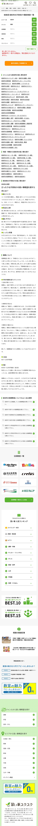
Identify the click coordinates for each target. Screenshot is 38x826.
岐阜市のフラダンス (7, 139)
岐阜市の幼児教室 (17, 110)
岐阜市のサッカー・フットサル (21, 81)
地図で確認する (31, 49)
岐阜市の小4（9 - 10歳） (24, 163)
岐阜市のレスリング (7, 105)
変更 (34, 20)
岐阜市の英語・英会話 (24, 107)
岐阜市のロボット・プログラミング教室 (13, 121)
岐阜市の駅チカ (18, 174)
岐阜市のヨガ (25, 94)
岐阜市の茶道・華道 (21, 142)
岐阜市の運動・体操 (25, 78)
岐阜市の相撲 (5, 102)
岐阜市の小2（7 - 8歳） (23, 160)
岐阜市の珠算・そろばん (22, 118)
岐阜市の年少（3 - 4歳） (26, 155)
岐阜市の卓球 (5, 86)
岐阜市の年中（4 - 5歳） (8, 158)
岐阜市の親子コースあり (8, 171)
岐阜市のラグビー (26, 86)
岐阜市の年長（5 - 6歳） (24, 158)
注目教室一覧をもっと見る (19, 500)
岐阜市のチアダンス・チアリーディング (13, 137)
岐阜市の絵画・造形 (7, 142)
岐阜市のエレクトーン (18, 129)
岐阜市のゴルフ (15, 86)
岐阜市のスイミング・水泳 (9, 78)
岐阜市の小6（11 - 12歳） (26, 166)
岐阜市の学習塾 (6, 110)
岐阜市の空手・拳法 (22, 97)
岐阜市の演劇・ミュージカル (23, 139)
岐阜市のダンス (30, 134)
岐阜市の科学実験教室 (8, 113)
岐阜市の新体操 (6, 81)
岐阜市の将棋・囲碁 (7, 123)
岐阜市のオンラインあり (20, 168)
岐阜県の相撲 (5, 184)
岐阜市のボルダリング (8, 97)
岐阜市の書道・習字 (7, 118)
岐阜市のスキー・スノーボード (10, 94)
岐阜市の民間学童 (6, 126)
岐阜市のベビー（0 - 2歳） (9, 155)
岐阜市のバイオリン (7, 134)
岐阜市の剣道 (15, 99)
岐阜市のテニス (6, 83)
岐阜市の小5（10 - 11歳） (9, 166)
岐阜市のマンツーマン (24, 171)
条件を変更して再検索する (19, 63)
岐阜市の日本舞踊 (6, 145)
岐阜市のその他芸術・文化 (9, 147)
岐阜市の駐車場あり (7, 176)
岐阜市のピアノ (6, 129)
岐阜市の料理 (17, 145)
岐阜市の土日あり (6, 168)
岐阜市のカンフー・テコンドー (24, 105)
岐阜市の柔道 (5, 99)
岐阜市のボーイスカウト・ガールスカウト (14, 115)
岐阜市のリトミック (19, 131)
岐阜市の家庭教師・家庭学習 (23, 123)
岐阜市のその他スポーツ (8, 107)
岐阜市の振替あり (6, 174)
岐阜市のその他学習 (19, 126)
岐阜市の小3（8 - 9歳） (8, 163)
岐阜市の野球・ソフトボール (20, 83)
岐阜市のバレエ (19, 134)
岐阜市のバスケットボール (9, 89)
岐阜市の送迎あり (20, 176)
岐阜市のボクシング (17, 102)
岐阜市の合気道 (24, 99)
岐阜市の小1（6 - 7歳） (8, 160)
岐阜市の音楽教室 (6, 131)
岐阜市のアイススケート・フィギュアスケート (15, 91)
